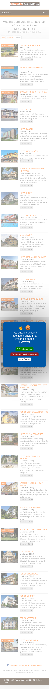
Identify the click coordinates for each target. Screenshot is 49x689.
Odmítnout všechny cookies (24, 354)
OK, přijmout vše (24, 349)
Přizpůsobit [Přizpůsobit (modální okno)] (24, 359)
